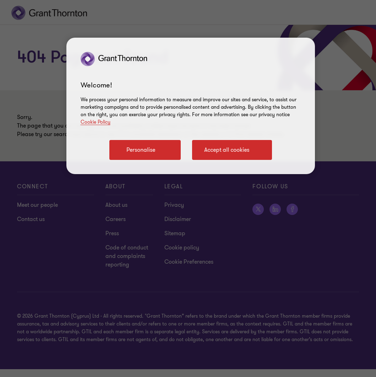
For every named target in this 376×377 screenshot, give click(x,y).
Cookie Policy (95, 122)
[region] (190, 106)
